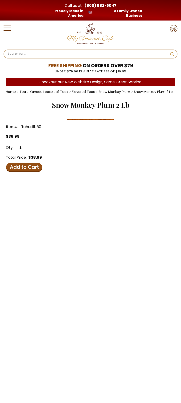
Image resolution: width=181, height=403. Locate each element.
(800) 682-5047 (100, 5)
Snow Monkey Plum (114, 91)
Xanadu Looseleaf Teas (49, 91)
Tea (23, 91)
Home (11, 91)
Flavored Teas (83, 91)
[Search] (87, 54)
